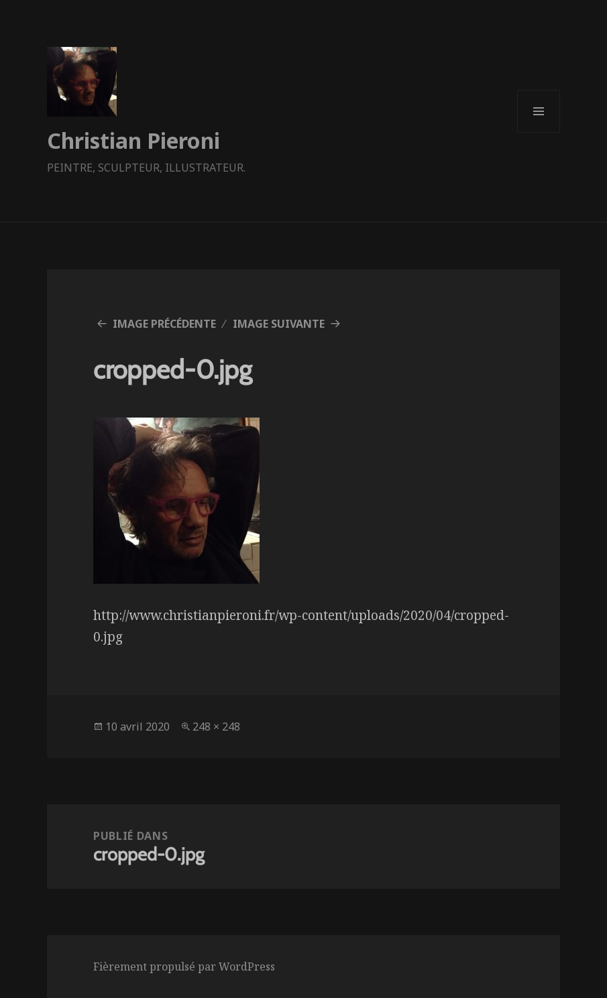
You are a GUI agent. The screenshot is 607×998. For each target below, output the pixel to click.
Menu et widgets (539, 132)
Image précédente (164, 323)
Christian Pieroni (133, 140)
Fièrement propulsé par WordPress (184, 966)
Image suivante (279, 323)
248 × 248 (216, 726)
